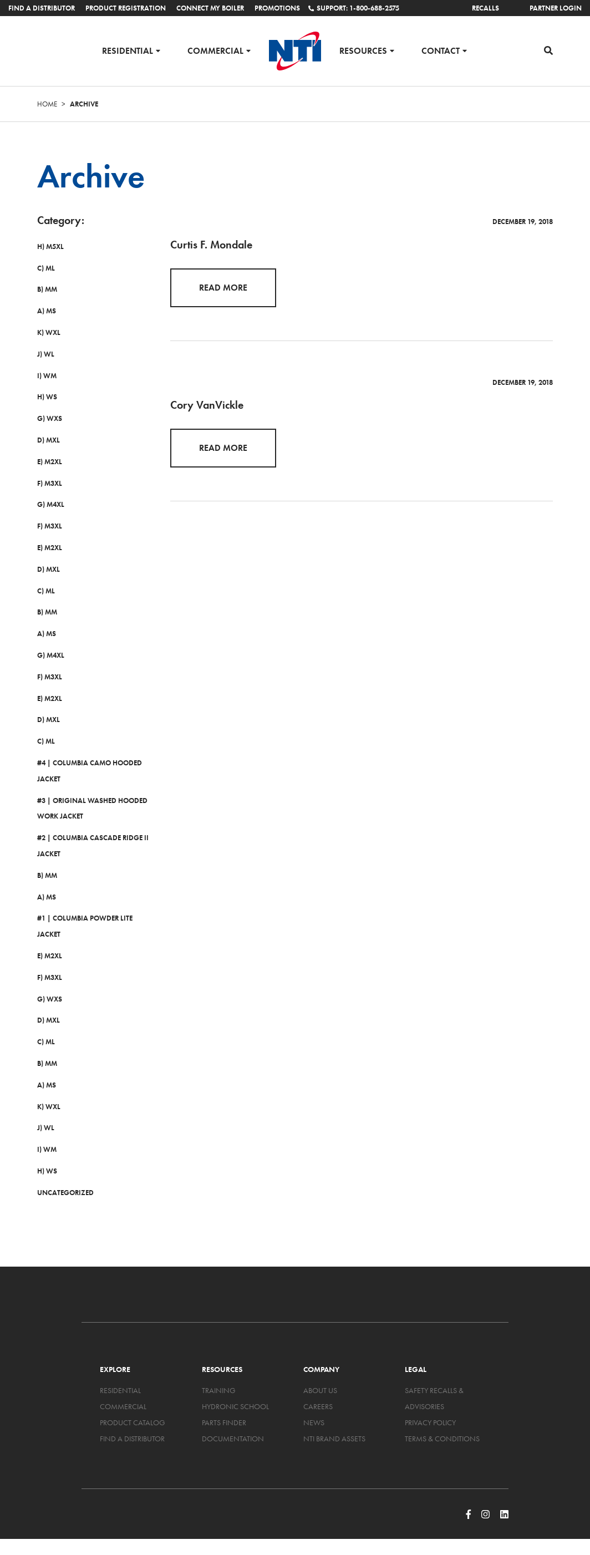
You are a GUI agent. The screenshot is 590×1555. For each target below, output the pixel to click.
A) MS (46, 311)
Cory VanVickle (206, 405)
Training (219, 1390)
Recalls (485, 8)
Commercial (215, 50)
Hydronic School (235, 1406)
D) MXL (48, 440)
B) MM (47, 289)
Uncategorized (65, 1192)
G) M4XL (50, 504)
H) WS (47, 397)
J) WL (45, 354)
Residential (127, 50)
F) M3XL (49, 483)
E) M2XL (49, 461)
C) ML (46, 268)
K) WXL (48, 332)
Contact (440, 50)
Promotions (277, 8)
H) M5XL (50, 246)
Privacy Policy (430, 1422)
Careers (318, 1406)
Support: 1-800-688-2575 (353, 8)
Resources (363, 50)
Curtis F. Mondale (211, 244)
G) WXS (49, 418)
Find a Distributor (41, 8)
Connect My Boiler (210, 8)
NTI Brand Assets (334, 1439)
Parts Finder (224, 1422)
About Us (320, 1390)
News (313, 1422)
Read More (223, 287)
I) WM (47, 375)
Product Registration (125, 8)
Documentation (233, 1439)
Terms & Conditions (442, 1439)
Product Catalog (132, 1422)
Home (47, 104)
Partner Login (556, 8)
